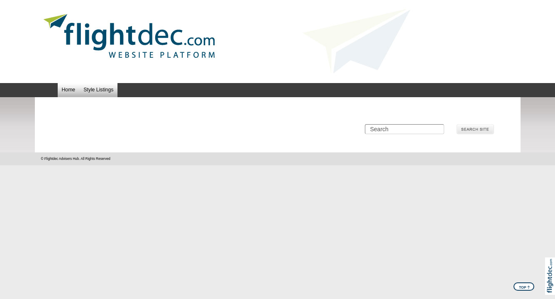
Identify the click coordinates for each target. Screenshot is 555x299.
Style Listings (98, 90)
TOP (524, 286)
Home (69, 90)
